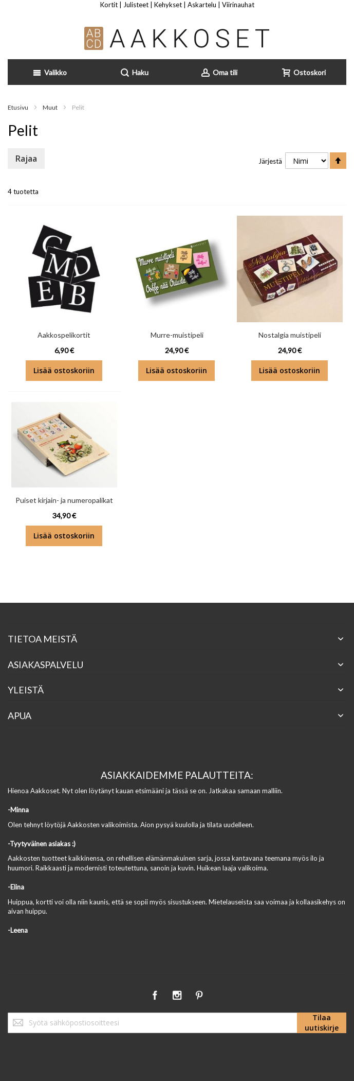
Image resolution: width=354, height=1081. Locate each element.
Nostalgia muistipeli (289, 334)
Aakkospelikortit (64, 334)
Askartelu (202, 5)
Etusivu (18, 107)
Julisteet (135, 5)
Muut (51, 107)
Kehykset (168, 5)
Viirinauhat (238, 5)
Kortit (109, 5)
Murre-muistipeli (177, 334)
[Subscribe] (321, 1023)
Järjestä (270, 161)
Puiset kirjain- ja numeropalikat (64, 500)
